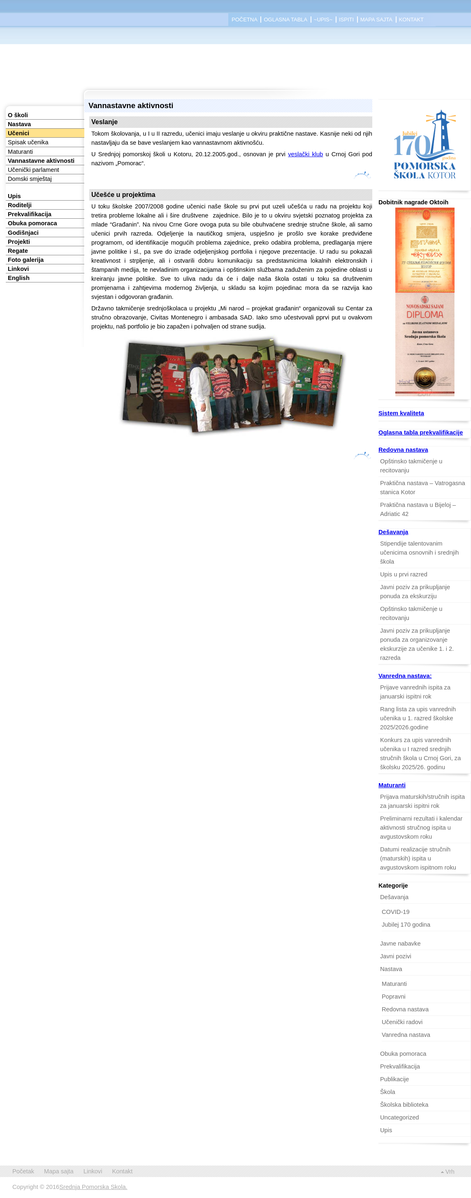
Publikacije (394, 1079)
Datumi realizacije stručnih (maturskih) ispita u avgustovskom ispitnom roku (418, 858)
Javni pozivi (395, 956)
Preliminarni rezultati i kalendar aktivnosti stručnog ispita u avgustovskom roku (421, 827)
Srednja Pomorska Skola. (93, 1187)
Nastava (19, 124)
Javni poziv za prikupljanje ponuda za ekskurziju (415, 591)
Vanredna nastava (406, 1034)
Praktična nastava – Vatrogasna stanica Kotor (422, 487)
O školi (18, 115)
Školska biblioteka (404, 1104)
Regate (18, 250)
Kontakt (411, 19)
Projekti (19, 241)
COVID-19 (396, 912)
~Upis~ (323, 19)
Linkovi (18, 269)
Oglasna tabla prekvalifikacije (420, 432)
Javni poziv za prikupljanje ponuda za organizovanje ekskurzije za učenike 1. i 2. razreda (417, 644)
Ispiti (346, 19)
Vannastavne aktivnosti (41, 160)
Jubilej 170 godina (406, 924)
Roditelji (20, 205)
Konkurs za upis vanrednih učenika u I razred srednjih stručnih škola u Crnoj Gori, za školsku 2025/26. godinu (420, 753)
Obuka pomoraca (32, 223)
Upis (14, 196)
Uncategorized (399, 1117)
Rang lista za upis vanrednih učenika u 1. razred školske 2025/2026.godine (418, 718)
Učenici (18, 133)
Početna (245, 19)
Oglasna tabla (285, 19)
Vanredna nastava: (405, 676)
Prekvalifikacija (29, 214)
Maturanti (20, 151)
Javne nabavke (400, 943)
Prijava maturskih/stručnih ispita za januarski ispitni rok (422, 801)
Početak (23, 1171)
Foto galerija (26, 260)
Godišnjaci (23, 232)
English (19, 278)
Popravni (394, 996)
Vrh (450, 1171)
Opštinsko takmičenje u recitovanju (411, 466)
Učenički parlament (33, 170)
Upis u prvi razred (403, 574)
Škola (387, 1092)
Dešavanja (393, 532)
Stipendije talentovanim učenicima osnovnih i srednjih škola (419, 552)
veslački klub (305, 154)
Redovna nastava (403, 449)
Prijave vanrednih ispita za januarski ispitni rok (415, 692)
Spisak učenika (28, 142)
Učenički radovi (402, 1022)
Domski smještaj (30, 179)
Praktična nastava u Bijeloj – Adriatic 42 (418, 509)
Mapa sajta (376, 19)
